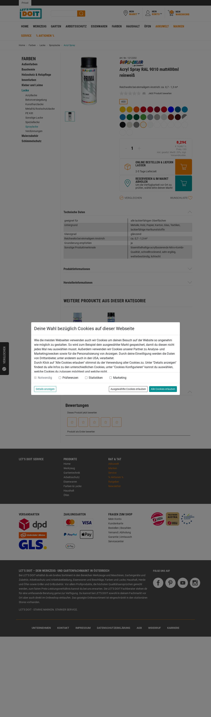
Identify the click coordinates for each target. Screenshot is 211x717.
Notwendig (45, 377)
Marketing (119, 377)
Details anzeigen (45, 388)
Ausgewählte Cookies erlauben (128, 388)
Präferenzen (70, 377)
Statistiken (96, 377)
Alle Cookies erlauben (163, 388)
